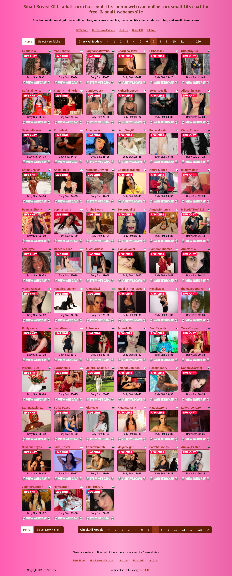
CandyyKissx (94, 90)
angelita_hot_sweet (130, 288)
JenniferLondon (32, 486)
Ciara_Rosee (189, 130)
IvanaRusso (62, 328)
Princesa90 (156, 51)
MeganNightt (125, 447)
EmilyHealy (29, 328)
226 (198, 41)
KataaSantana (126, 407)
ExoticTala (29, 51)
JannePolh (124, 328)
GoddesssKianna (128, 169)
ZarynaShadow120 (98, 51)
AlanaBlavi (93, 288)
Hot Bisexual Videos (103, 30)
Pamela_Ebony (32, 209)
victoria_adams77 (97, 367)
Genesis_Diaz (63, 249)
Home (28, 41)
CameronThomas (160, 249)
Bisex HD (137, 30)
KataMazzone (158, 407)
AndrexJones (158, 169)
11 (182, 41)
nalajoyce (28, 249)
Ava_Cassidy (158, 328)
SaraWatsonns (159, 447)
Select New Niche (50, 41)
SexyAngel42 (126, 209)
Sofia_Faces (62, 407)
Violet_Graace (31, 288)
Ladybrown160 (191, 407)
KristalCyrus (189, 51)
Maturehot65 (62, 51)
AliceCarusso (94, 249)
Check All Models (90, 41)
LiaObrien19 (62, 367)
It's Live (123, 30)
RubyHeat (60, 130)
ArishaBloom (94, 209)
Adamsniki (93, 130)
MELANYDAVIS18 (192, 209)
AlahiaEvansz (126, 249)
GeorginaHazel (127, 51)
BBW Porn (82, 30)
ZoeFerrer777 (94, 486)
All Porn (151, 30)
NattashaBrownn (97, 169)
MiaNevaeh (93, 407)
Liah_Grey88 (125, 130)
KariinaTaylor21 (32, 407)
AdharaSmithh (95, 447)
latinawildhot (189, 169)
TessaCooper (190, 328)
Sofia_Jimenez (31, 90)
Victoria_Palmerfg (66, 90)
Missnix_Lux (30, 367)
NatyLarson (61, 486)
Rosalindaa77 (158, 367)
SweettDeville (158, 90)
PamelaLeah (157, 130)
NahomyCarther (191, 367)
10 (174, 41)
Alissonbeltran (191, 90)
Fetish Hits (145, 570)
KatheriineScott (127, 90)
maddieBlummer (65, 288)
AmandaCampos (128, 367)
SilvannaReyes (32, 447)
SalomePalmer (31, 130)
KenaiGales (157, 288)
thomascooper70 (192, 288)
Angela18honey (159, 209)
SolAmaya (92, 328)
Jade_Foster (62, 447)
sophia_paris (62, 209)
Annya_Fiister (190, 447)
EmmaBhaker (31, 169)
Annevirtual (189, 249)
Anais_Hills (61, 169)
